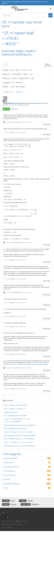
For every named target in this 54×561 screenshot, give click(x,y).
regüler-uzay (8, 92)
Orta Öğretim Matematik (11, 484)
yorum (15, 109)
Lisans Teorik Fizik (9, 475)
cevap (7, 109)
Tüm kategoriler (12, 454)
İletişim (3, 512)
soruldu (11, 105)
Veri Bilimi (6, 479)
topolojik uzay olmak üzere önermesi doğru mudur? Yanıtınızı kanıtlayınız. (27, 420)
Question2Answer (16, 524)
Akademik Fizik (8, 462)
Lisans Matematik (9, 471)
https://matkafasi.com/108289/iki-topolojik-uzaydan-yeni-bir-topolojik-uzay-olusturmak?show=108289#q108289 (26, 363)
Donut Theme (6, 521)
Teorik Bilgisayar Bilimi (11, 467)
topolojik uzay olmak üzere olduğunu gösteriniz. (27, 408)
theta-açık (19, 92)
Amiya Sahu (24, 521)
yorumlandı (29, 122)
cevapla (47, 124)
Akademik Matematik (18, 103)
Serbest (5, 488)
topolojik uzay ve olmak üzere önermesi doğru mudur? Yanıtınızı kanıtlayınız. (27, 442)
